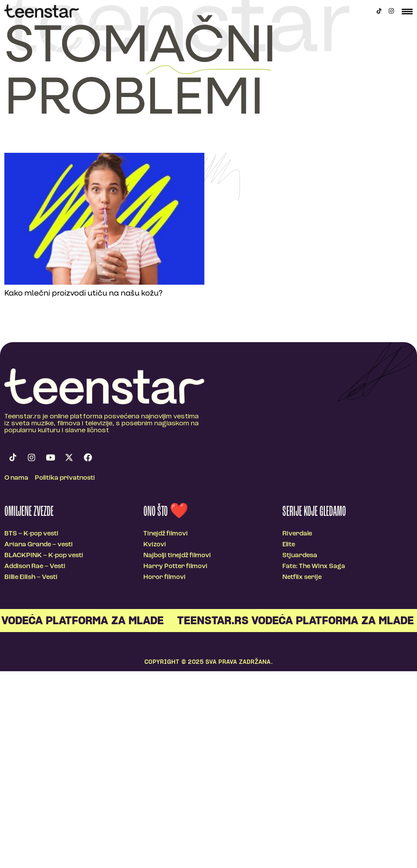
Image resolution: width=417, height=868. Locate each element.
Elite (288, 545)
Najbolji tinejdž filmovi (177, 555)
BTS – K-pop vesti (31, 534)
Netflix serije (302, 577)
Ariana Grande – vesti (38, 545)
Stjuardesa (299, 555)
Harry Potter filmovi (175, 566)
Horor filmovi (164, 577)
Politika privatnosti (65, 478)
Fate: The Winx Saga (313, 566)
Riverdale (297, 534)
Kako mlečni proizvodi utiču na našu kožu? (83, 293)
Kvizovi (154, 545)
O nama (16, 478)
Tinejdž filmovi (165, 534)
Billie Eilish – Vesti (31, 577)
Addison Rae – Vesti (34, 566)
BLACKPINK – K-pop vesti (43, 555)
